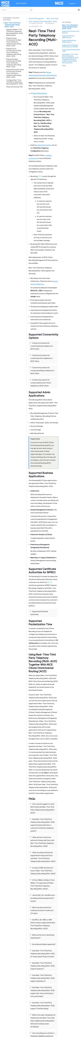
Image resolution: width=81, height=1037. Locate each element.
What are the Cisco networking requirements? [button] (42, 936)
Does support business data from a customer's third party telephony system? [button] (42, 825)
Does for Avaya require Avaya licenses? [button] (42, 954)
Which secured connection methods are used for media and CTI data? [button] (41, 910)
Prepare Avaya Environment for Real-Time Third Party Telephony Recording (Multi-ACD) (14, 42)
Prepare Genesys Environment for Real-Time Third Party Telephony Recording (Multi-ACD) (14, 63)
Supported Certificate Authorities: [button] (39, 612)
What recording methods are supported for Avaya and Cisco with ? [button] (42, 856)
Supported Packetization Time (71, 50)
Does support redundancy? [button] (42, 978)
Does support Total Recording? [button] (42, 1006)
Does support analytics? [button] (42, 966)
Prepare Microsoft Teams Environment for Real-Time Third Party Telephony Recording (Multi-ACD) (15, 73)
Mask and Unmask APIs (14, 87)
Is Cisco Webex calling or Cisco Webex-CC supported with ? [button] (42, 884)
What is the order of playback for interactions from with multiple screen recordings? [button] (42, 1021)
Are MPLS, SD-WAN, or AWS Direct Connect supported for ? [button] (43, 924)
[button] (31, 10)
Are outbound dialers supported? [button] (42, 944)
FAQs (64, 66)
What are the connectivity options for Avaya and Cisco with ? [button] (42, 841)
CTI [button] (39, 176)
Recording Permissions (43, 145)
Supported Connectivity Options (70, 32)
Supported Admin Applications (68, 36)
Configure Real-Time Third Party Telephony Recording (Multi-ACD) (14, 82)
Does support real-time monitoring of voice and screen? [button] (42, 991)
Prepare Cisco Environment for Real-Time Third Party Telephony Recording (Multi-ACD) (14, 52)
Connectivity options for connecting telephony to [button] (40, 383)
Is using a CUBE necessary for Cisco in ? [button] (42, 871)
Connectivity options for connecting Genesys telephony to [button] (42, 370)
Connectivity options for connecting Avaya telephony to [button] (41, 346)
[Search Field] (17, 10)
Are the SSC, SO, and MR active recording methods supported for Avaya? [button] (42, 898)
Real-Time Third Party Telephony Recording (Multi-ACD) (12, 25)
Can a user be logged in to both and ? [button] (42, 808)
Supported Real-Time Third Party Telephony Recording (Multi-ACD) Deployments (14, 32)
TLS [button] (48, 582)
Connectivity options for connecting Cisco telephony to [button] (41, 358)
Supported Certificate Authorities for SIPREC (70, 46)
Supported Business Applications (69, 41)
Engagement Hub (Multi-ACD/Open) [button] (11, 19)
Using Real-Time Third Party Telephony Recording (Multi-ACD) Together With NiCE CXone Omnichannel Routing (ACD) (70, 58)
